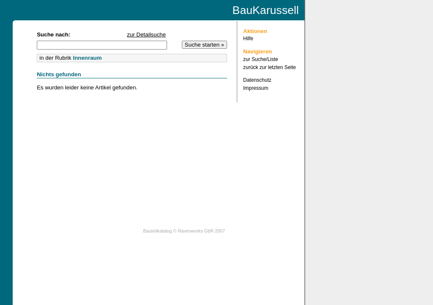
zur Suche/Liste (260, 59)
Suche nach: (53, 34)
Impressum (255, 88)
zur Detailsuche (146, 34)
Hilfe (248, 39)
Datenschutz (257, 80)
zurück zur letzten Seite (269, 67)
